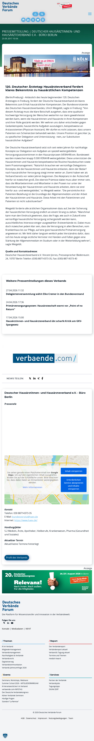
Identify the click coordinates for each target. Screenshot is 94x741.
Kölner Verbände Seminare (12, 695)
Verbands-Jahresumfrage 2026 (14, 667)
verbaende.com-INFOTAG (12, 689)
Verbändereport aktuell (58, 649)
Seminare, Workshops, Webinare (15, 680)
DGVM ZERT (54, 689)
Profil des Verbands (16, 557)
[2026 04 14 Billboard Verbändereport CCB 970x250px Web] (47, 56)
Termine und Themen (57, 655)
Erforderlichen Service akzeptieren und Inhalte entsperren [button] (73, 484)
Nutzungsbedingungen (58, 718)
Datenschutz (31, 718)
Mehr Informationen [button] (32, 487)
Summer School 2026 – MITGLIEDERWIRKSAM (20, 683)
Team (70, 718)
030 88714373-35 (23, 513)
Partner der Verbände (57, 680)
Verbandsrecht (8, 658)
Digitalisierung (8, 661)
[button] (5, 736)
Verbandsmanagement (11, 652)
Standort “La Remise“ (10, 701)
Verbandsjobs (54, 683)
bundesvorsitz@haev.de (25, 516)
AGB (23, 718)
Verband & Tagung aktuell (59, 652)
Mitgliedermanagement (11, 649)
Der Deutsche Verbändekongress (15, 692)
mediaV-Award (55, 658)
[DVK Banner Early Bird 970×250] (47, 571)
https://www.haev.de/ (25, 520)
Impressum (42, 718)
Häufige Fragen (8, 698)
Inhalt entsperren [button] (73, 471)
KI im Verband (7, 646)
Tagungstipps (54, 686)
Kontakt (5, 628)
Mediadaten (17, 628)
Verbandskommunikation (12, 664)
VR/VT (28, 628)
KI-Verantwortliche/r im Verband (15, 686)
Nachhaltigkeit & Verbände (12, 655)
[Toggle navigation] (90, 14)
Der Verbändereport (57, 646)
